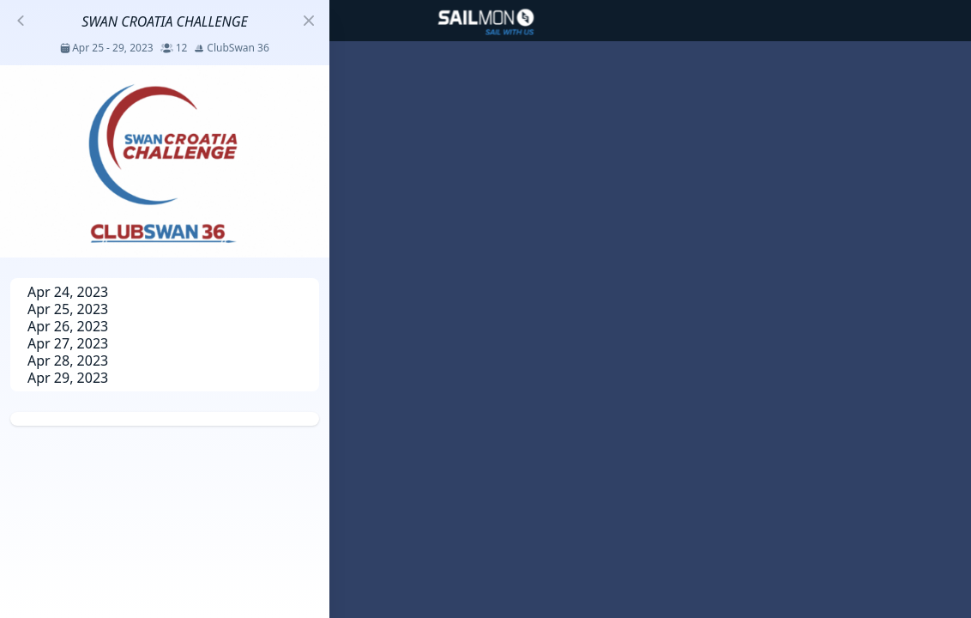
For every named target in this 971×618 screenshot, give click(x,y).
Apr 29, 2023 (67, 378)
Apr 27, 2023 (67, 343)
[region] (485, 309)
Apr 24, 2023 (67, 292)
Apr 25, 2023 (67, 309)
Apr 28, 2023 (67, 360)
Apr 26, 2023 (67, 326)
